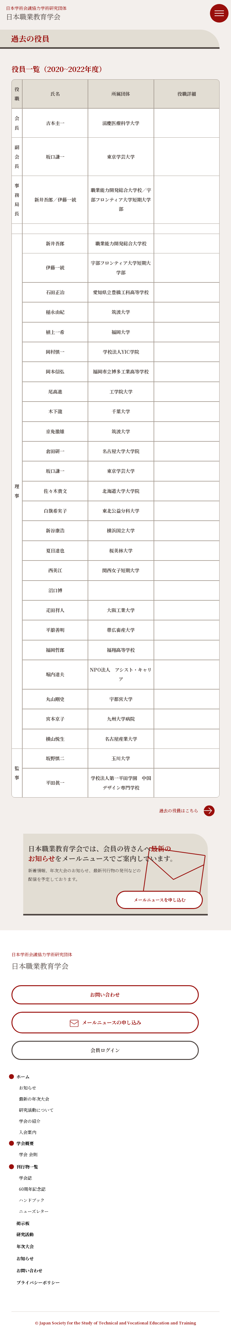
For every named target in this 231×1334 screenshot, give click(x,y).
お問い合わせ (29, 1270)
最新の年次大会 (34, 1099)
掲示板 (22, 1223)
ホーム (22, 1076)
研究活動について (36, 1110)
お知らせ (27, 1088)
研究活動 (25, 1234)
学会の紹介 (30, 1121)
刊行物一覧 (27, 1167)
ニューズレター (34, 1211)
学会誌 (25, 1178)
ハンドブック (32, 1200)
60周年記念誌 (32, 1189)
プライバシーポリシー (38, 1282)
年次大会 (25, 1246)
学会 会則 (28, 1154)
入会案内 (27, 1132)
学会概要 (25, 1143)
